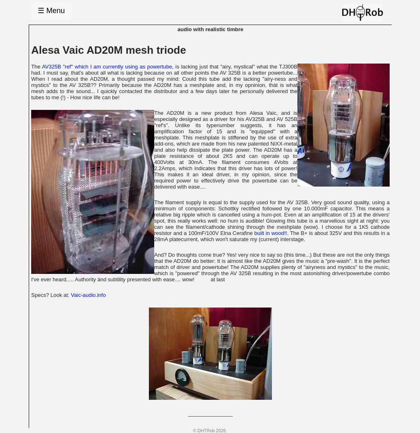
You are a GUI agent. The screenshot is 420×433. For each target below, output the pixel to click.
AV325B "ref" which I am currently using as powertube (107, 67)
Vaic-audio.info (88, 295)
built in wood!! (270, 233)
